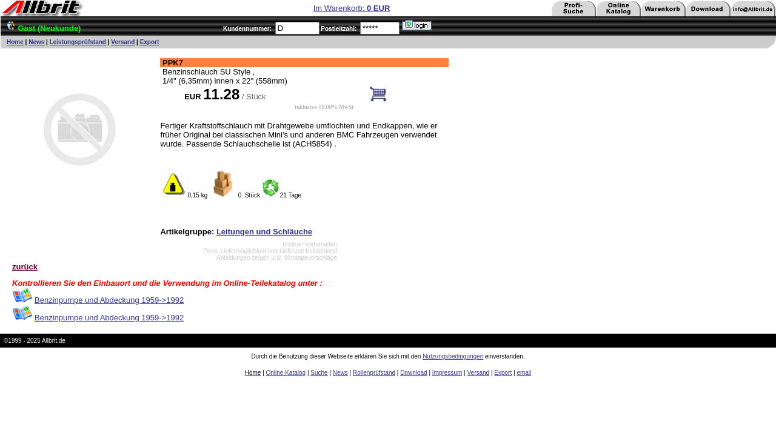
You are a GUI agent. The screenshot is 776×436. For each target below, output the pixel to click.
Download (413, 372)
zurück (25, 266)
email (524, 372)
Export (149, 42)
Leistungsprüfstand (78, 42)
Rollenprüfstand (374, 372)
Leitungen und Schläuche (264, 231)
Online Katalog (286, 372)
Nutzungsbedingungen (453, 356)
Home (15, 42)
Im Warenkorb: (351, 8)
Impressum (447, 372)
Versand (123, 42)
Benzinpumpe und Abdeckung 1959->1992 (109, 300)
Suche (318, 372)
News (36, 42)
